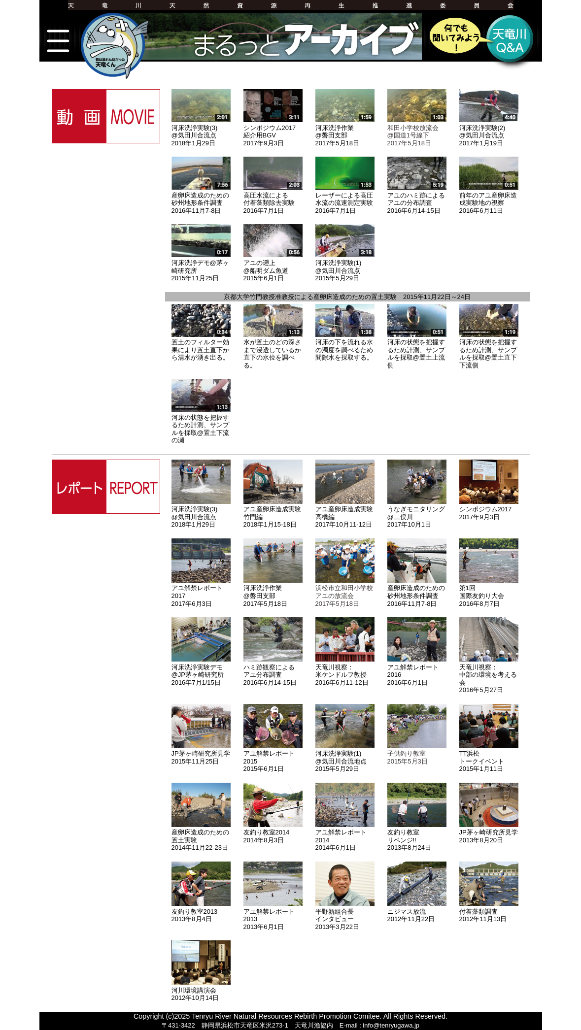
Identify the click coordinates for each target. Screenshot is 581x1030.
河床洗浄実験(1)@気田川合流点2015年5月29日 (345, 266)
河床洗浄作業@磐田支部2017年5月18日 (345, 131)
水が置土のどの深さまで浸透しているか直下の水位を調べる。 (273, 350)
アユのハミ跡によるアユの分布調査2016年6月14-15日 (416, 199)
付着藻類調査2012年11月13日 (488, 911)
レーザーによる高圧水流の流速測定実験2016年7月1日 (345, 199)
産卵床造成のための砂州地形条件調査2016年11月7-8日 (201, 199)
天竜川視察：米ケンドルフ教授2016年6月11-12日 (345, 671)
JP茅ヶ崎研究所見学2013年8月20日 (488, 832)
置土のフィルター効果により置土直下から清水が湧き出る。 (201, 346)
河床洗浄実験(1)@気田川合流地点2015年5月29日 (345, 757)
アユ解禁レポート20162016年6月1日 (416, 671)
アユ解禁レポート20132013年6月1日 (273, 915)
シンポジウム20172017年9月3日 (488, 509)
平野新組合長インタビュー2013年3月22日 (345, 915)
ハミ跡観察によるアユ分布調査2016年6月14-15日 (273, 671)
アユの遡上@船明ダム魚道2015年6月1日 (273, 266)
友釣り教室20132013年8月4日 (201, 911)
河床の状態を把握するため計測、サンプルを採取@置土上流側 (416, 350)
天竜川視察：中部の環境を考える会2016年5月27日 (488, 675)
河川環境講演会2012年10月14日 (201, 990)
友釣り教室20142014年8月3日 (273, 832)
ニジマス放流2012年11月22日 (416, 911)
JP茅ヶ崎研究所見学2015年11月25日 (201, 753)
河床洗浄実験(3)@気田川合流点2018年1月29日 (201, 131)
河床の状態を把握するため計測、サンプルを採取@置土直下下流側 (488, 350)
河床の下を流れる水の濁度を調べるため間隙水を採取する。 (345, 346)
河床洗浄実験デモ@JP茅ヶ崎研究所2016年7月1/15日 (201, 671)
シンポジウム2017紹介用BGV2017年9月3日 (273, 131)
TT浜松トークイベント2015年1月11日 (488, 757)
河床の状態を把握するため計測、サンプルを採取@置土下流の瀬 (201, 425)
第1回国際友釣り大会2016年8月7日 (488, 592)
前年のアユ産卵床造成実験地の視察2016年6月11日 (488, 199)
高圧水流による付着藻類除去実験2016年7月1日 (273, 199)
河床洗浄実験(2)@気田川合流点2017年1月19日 (488, 131)
